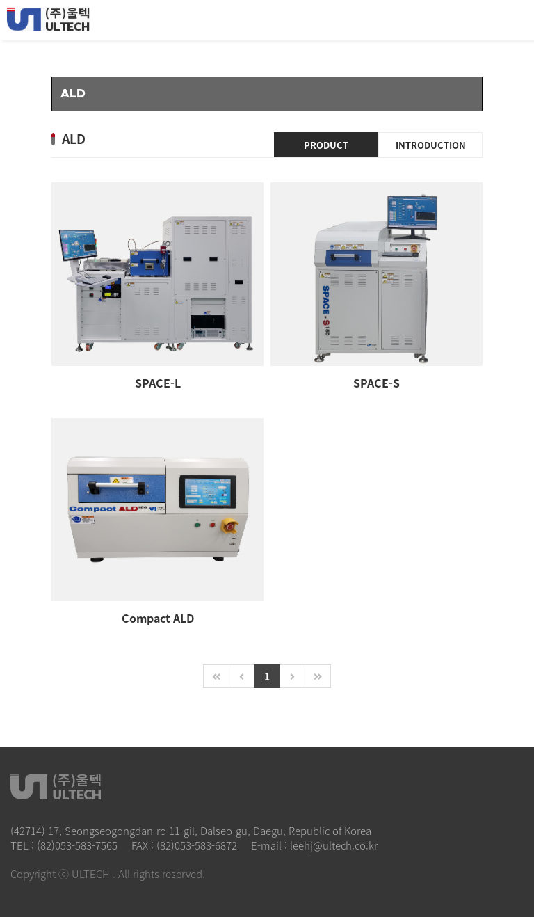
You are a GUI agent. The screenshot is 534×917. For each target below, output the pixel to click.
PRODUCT (326, 145)
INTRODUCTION (431, 145)
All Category (510, 20)
